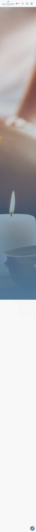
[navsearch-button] (22, 4)
